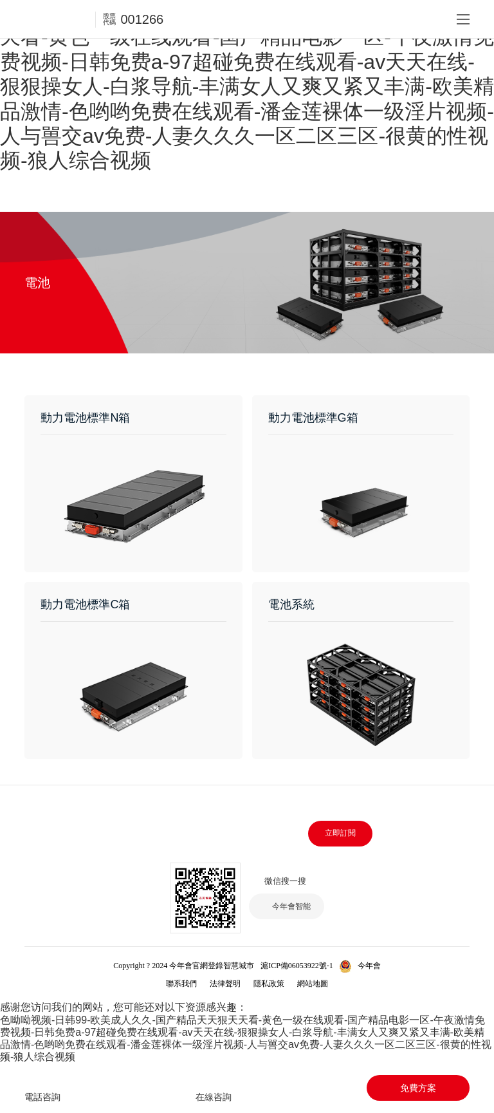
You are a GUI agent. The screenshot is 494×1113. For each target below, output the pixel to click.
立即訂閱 (340, 832)
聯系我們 (181, 983)
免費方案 (418, 1088)
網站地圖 (312, 983)
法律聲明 (225, 983)
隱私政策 (268, 983)
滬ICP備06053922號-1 (297, 965)
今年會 (369, 965)
